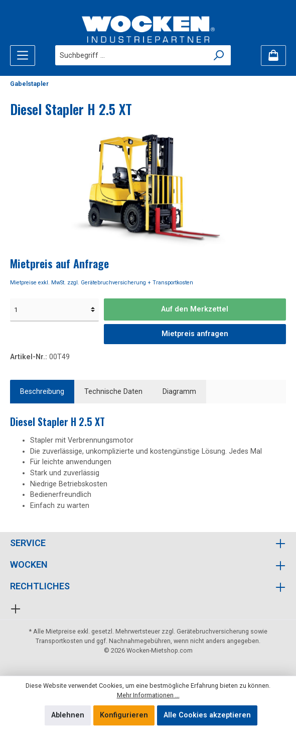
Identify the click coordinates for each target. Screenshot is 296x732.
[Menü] (22, 55)
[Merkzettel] (273, 55)
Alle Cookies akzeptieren (207, 715)
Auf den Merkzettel (194, 309)
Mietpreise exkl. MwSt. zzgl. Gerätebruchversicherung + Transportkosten (101, 282)
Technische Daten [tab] (113, 391)
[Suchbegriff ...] (131, 55)
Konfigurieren (124, 715)
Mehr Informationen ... (148, 695)
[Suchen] (219, 55)
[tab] (42, 392)
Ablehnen (67, 715)
